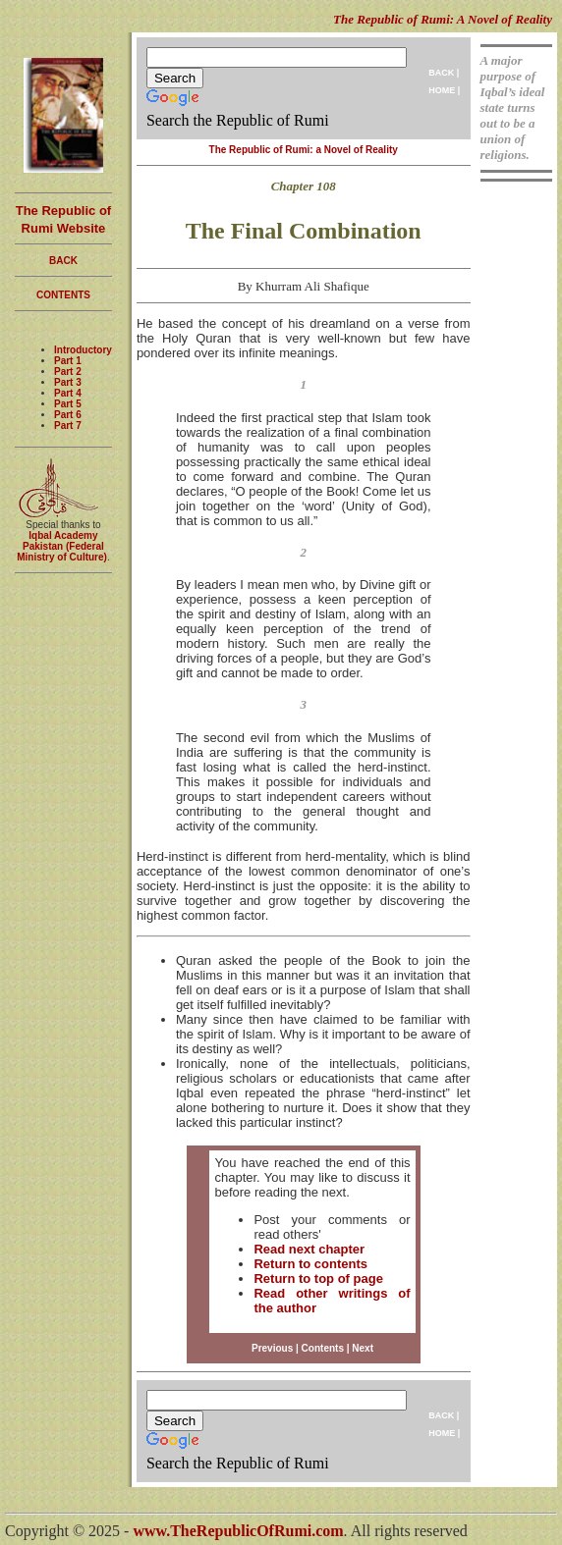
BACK (441, 73)
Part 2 (68, 371)
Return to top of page (317, 1278)
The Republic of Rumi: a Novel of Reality (303, 149)
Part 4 (68, 393)
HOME (441, 90)
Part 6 (68, 414)
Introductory (83, 350)
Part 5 (68, 404)
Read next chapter (309, 1249)
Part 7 (68, 425)
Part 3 (68, 382)
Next (362, 1348)
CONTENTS (63, 295)
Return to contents (310, 1263)
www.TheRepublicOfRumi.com (238, 1530)
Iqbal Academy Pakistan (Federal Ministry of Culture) (62, 546)
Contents (323, 1348)
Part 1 (68, 360)
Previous (272, 1348)
